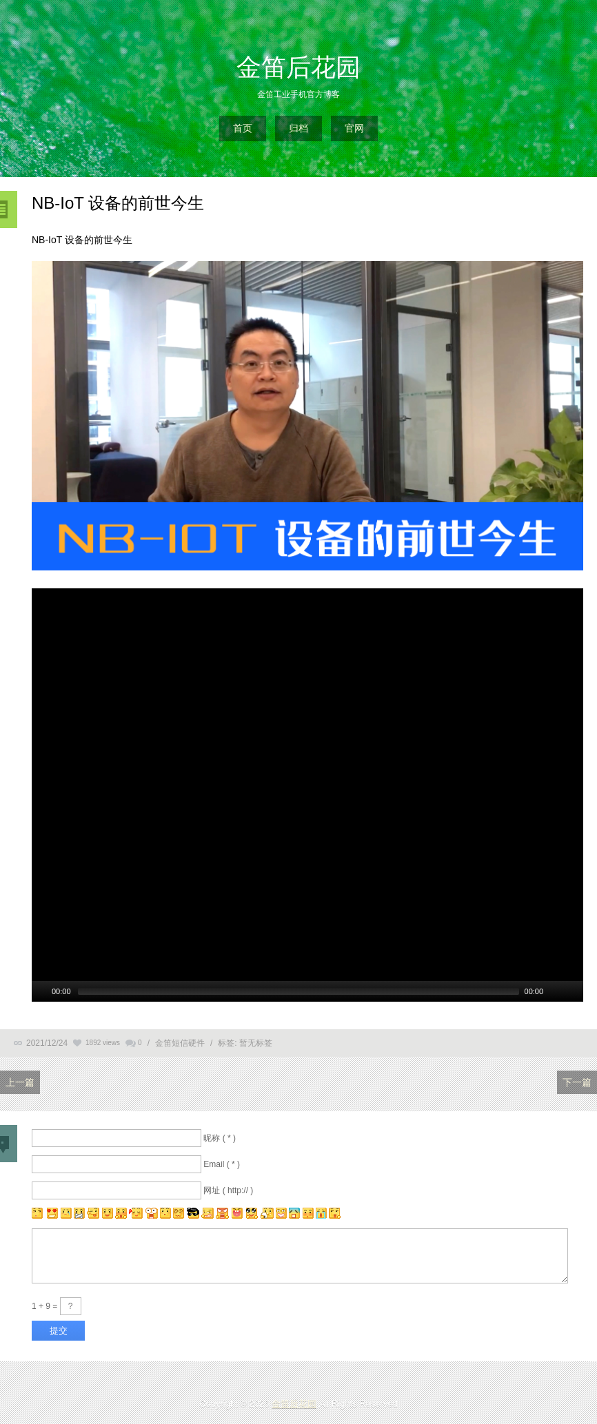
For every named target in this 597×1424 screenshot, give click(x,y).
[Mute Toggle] (555, 991)
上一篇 (20, 1082)
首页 (242, 128)
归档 (298, 128)
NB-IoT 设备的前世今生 (118, 203)
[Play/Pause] (40, 991)
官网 (354, 128)
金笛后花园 (298, 67)
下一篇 (577, 1082)
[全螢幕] (573, 991)
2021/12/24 (47, 1043)
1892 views (102, 1042)
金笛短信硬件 (180, 1043)
